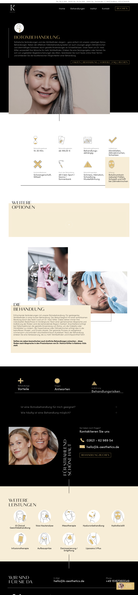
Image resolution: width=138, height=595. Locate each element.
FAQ (114, 62)
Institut (93, 8)
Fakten (77, 62)
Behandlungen (77, 8)
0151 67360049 (123, 1)
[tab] (32, 385)
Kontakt (105, 8)
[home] (12, 8)
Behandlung (90, 62)
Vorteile (105, 62)
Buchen (122, 8)
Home (62, 8)
